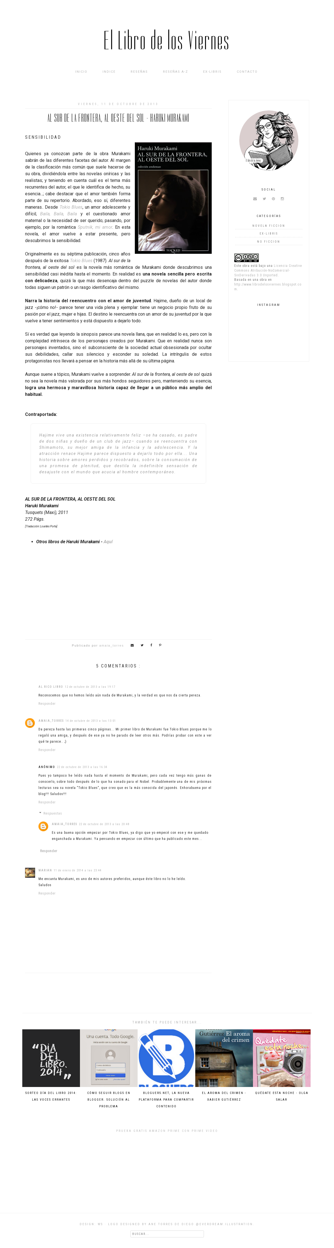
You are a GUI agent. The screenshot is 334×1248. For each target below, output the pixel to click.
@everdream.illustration (224, 1224)
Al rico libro (50, 686)
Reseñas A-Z (175, 72)
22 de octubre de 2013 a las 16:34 (82, 767)
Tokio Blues (71, 207)
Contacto (247, 72)
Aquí (108, 541)
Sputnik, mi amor (95, 227)
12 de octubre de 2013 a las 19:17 (90, 687)
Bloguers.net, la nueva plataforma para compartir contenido (166, 1099)
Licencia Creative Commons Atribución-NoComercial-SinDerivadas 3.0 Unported (268, 270)
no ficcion (268, 241)
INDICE (109, 72)
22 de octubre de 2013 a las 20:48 (104, 824)
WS (100, 1224)
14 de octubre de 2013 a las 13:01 (90, 721)
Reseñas (139, 72)
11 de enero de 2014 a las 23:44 (77, 870)
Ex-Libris (212, 72)
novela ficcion (268, 225)
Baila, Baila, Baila (58, 213)
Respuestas (52, 813)
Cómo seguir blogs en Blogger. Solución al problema (108, 1099)
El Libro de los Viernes (167, 41)
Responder (47, 704)
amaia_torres (51, 720)
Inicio (81, 72)
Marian (45, 870)
